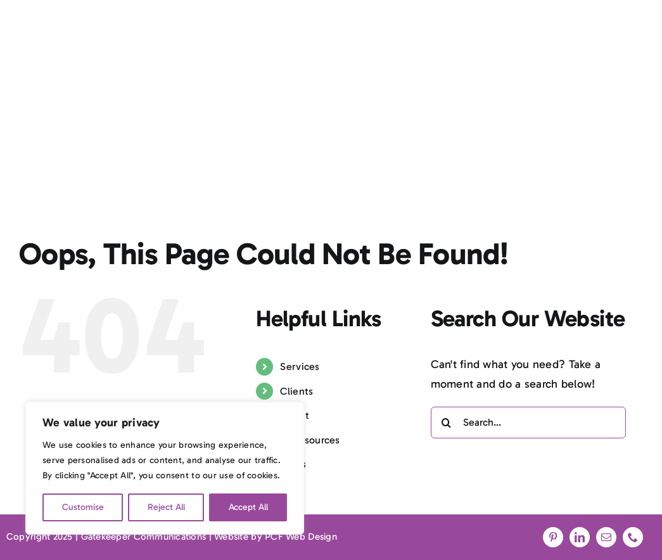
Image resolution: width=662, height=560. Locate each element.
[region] (164, 468)
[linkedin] (580, 537)
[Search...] (528, 422)
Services (299, 366)
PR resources (310, 440)
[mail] (606, 537)
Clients (296, 391)
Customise (83, 507)
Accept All (248, 507)
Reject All (166, 507)
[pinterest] (553, 537)
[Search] (446, 422)
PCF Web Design (301, 536)
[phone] (633, 537)
